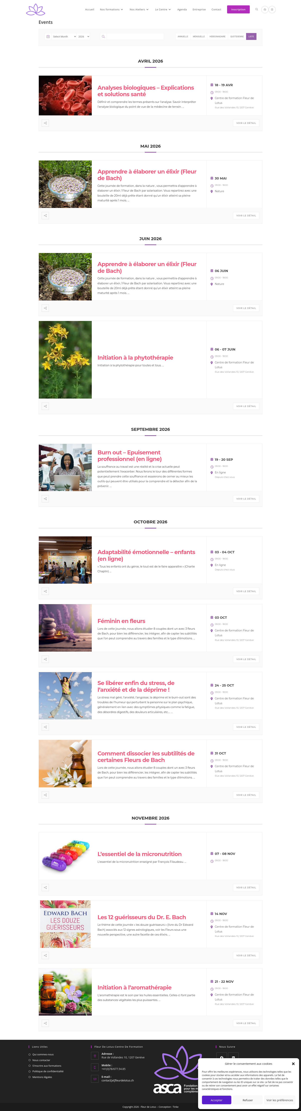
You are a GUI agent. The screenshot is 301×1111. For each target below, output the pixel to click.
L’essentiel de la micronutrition (140, 854)
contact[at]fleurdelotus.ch (118, 1080)
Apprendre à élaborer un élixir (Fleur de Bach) (147, 175)
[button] (293, 1064)
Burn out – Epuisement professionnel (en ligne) (130, 455)
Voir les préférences (279, 1100)
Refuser (248, 1100)
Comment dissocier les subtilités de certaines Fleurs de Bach (146, 757)
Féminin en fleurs (121, 621)
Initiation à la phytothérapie (135, 357)
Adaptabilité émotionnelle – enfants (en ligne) (146, 555)
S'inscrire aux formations (46, 1065)
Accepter (216, 1100)
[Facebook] (221, 1057)
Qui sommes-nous (43, 1054)
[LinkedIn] (233, 1057)
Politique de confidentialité (48, 1071)
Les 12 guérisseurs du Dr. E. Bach (142, 917)
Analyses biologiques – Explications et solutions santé (146, 91)
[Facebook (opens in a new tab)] (265, 9)
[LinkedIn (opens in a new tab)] (272, 9)
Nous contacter (41, 1060)
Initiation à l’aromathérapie (134, 987)
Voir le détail (246, 123)
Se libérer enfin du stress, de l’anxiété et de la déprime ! (136, 686)
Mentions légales (42, 1077)
